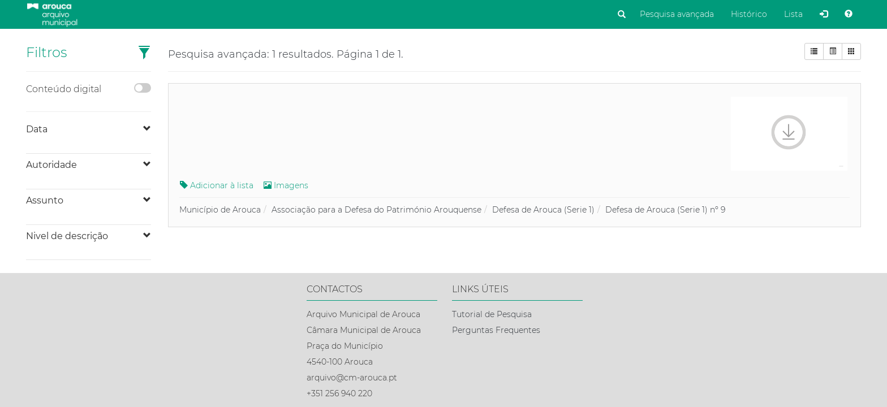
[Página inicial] (51, 13)
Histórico (749, 14)
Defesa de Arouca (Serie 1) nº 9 (665, 210)
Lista (793, 14)
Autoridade (51, 164)
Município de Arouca (220, 210)
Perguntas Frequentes (496, 330)
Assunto (44, 200)
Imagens (286, 185)
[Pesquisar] (622, 15)
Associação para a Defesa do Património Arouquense (376, 210)
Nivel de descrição (67, 236)
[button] (144, 53)
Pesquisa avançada (677, 14)
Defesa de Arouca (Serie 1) (543, 210)
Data (37, 129)
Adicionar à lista (216, 185)
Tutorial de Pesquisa (492, 314)
